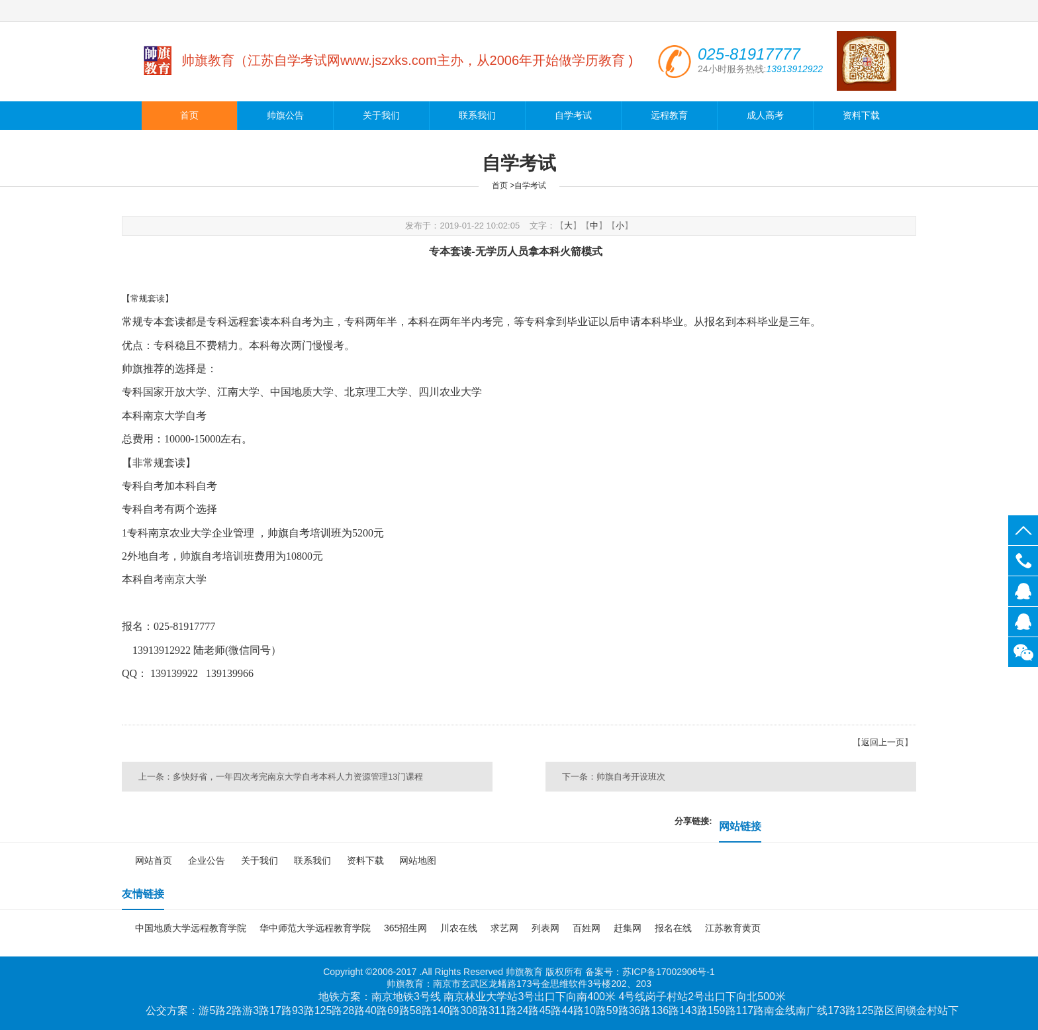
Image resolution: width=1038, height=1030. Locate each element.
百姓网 (586, 928)
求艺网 (504, 928)
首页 (189, 116)
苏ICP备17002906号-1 (668, 971)
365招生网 (405, 928)
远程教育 (669, 116)
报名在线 (673, 928)
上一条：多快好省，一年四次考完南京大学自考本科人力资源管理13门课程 (280, 777)
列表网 (545, 928)
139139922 (1023, 591)
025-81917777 (1023, 561)
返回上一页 (882, 742)
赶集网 (627, 928)
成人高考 (765, 116)
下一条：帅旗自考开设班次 (613, 777)
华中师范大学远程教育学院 (315, 928)
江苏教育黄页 (733, 928)
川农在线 (458, 928)
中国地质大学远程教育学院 (190, 928)
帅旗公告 (285, 116)
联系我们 (477, 116)
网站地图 (417, 860)
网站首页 (153, 860)
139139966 (1023, 622)
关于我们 (381, 116)
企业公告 (206, 860)
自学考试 (573, 116)
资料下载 (861, 116)
